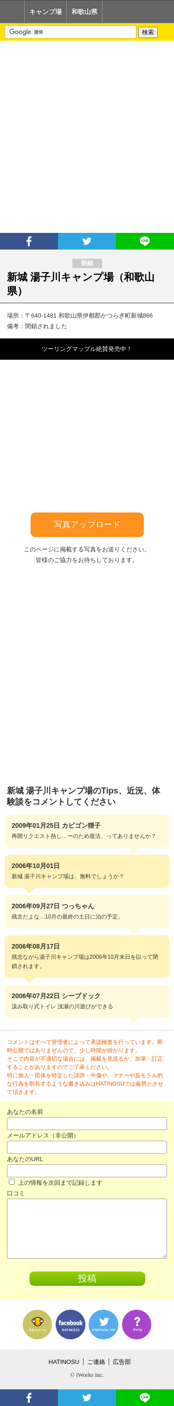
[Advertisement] (87, 137)
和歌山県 (84, 11)
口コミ (16, 1193)
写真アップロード (87, 524)
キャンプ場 (45, 11)
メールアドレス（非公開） (43, 1135)
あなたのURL (25, 1159)
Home (12, 11)
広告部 (122, 1361)
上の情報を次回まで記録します (56, 1182)
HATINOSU (64, 1361)
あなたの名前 (25, 1111)
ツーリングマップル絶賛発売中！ (87, 348)
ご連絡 (96, 1361)
